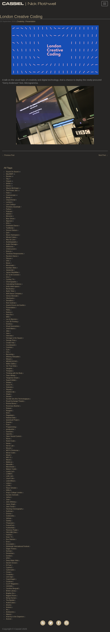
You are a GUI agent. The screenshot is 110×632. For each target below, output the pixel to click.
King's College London (14, 492)
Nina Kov (9, 314)
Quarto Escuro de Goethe (15, 305)
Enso (8, 541)
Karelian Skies (11, 268)
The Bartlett (10, 600)
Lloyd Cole (10, 478)
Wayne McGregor (12, 188)
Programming (11, 427)
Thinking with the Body (14, 373)
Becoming (10, 354)
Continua (9, 581)
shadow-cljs (10, 392)
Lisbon (8, 483)
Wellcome (10, 246)
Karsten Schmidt (12, 495)
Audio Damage (11, 244)
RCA (8, 413)
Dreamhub (10, 553)
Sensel (8, 396)
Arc (7, 609)
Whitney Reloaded (13, 356)
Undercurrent (11, 249)
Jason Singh (10, 504)
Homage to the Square (14, 338)
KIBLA (8, 490)
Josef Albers (10, 328)
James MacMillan (12, 272)
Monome (9, 216)
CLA (7, 349)
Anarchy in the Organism (15, 616)
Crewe (8, 572)
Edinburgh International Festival (17, 546)
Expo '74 (9, 537)
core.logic (9, 577)
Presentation (30, 21)
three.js (9, 251)
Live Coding (10, 204)
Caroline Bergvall (12, 588)
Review (9, 176)
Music (8, 263)
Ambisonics (10, 612)
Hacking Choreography (14, 509)
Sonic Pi (9, 385)
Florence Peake (12, 530)
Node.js (9, 312)
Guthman (9, 511)
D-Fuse (9, 565)
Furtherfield (10, 527)
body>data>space (12, 286)
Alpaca (8, 614)
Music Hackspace (12, 235)
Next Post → (103, 155)
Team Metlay (11, 375)
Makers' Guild (11, 469)
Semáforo (10, 300)
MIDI (8, 317)
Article (8, 183)
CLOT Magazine (12, 584)
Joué (8, 499)
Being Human (11, 598)
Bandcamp (10, 289)
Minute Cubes (11, 237)
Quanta (9, 422)
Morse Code (10, 453)
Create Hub (10, 342)
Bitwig (8, 197)
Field (8, 193)
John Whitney (11, 502)
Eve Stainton (11, 539)
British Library (11, 591)
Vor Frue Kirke (11, 366)
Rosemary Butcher (13, 406)
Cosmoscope (11, 195)
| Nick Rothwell (29, 3)
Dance (8, 186)
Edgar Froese (11, 548)
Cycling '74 (10, 279)
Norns (8, 438)
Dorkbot (9, 556)
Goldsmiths (10, 516)
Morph (8, 455)
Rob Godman (11, 303)
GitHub (8, 518)
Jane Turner (10, 506)
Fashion (9, 534)
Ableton (9, 214)
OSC (8, 261)
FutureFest (10, 525)
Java (8, 333)
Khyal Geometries (12, 326)
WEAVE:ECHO (11, 361)
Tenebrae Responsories (15, 253)
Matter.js (9, 462)
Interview (9, 335)
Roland (9, 408)
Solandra (9, 387)
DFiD (8, 558)
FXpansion (10, 523)
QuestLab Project (12, 420)
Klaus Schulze (11, 488)
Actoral (8, 619)
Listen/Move (10, 481)
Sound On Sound (12, 171)
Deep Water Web (12, 560)
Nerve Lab (10, 446)
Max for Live (10, 239)
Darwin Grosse (11, 563)
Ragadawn (10, 415)
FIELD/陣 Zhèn (11, 532)
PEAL (8, 310)
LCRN (8, 485)
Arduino (9, 607)
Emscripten (10, 544)
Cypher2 (9, 567)
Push (8, 424)
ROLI (8, 223)
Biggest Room (11, 595)
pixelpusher (10, 429)
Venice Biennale (12, 296)
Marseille (9, 464)
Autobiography (11, 242)
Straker (9, 382)
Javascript (10, 270)
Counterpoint (11, 345)
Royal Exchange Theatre (15, 401)
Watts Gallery (11, 363)
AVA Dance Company (14, 293)
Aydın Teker (10, 291)
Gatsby (9, 520)
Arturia (8, 605)
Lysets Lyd (10, 471)
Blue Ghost (10, 218)
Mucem (9, 448)
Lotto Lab (9, 476)
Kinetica (9, 324)
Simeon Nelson (11, 230)
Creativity (20, 21)
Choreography (11, 282)
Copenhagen (11, 579)
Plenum (9, 258)
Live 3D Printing (12, 321)
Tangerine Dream (12, 378)
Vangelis (9, 368)
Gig (7, 178)
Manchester (10, 467)
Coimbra (9, 347)
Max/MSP (10, 174)
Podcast (9, 211)
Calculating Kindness (14, 284)
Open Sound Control (13, 436)
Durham (9, 551)
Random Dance (12, 256)
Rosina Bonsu (11, 403)
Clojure (9, 181)
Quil (7, 232)
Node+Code (10, 441)
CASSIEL (9, 586)
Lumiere (9, 202)
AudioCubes (10, 602)
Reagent (9, 410)
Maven (8, 460)
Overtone (9, 431)
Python (8, 209)
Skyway (9, 389)
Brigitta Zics (10, 593)
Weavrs (9, 359)
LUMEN (9, 474)
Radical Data (11, 417)
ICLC (8, 277)
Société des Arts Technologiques (18, 399)
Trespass (9, 371)
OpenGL (9, 434)
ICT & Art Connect (13, 275)
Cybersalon (10, 570)
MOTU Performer (12, 450)
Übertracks (10, 298)
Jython (8, 497)
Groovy (9, 513)
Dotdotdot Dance (12, 225)
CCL (8, 352)
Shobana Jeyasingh (13, 207)
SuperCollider (11, 380)
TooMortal (10, 228)
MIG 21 (9, 457)
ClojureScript (11, 200)
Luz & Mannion (11, 319)
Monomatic (10, 265)
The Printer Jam (12, 190)
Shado (8, 394)
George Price (11, 340)
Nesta (8, 443)
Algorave (9, 221)
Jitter (8, 331)
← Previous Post (8, 155)
